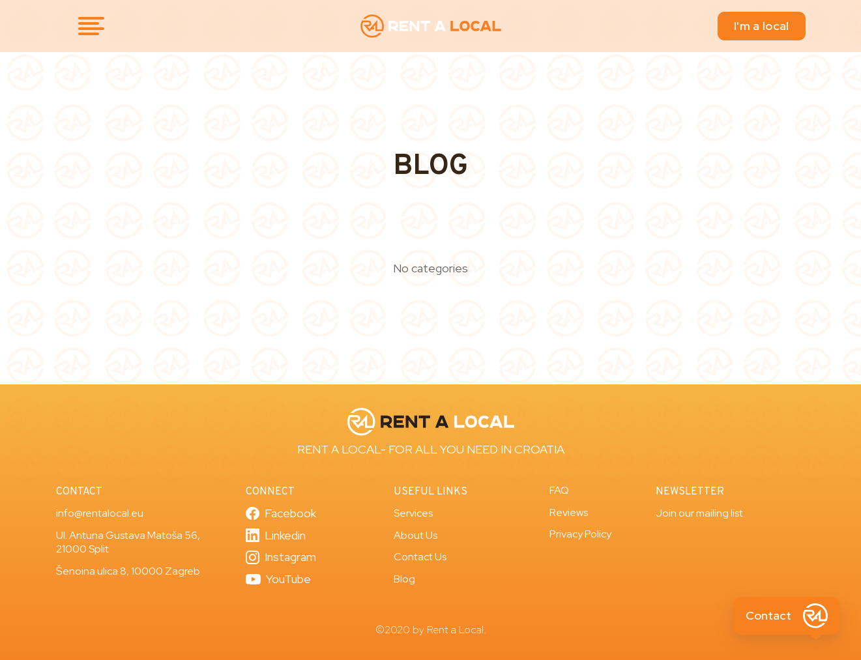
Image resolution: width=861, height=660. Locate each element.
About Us (415, 535)
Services (413, 513)
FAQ (559, 490)
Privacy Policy (580, 534)
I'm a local (761, 25)
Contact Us (420, 557)
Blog (404, 579)
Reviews (568, 512)
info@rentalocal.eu (99, 513)
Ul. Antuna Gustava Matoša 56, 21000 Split (128, 542)
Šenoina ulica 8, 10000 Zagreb (128, 571)
